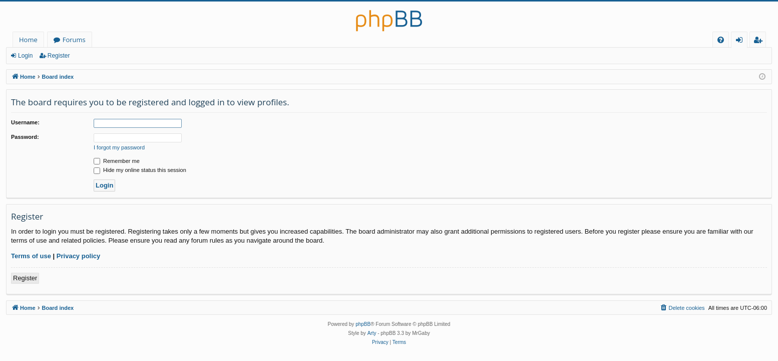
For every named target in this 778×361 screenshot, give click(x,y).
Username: (25, 122)
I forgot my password (119, 147)
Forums (74, 39)
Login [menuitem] (741, 41)
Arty (371, 333)
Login (25, 55)
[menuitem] (720, 40)
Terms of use (31, 256)
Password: (25, 137)
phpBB (362, 324)
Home (28, 39)
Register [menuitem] (759, 41)
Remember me (117, 161)
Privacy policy (78, 256)
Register (59, 55)
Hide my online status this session (140, 170)
